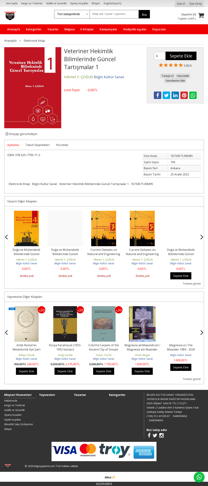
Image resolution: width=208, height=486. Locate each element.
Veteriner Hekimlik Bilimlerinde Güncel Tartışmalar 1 (94, 184)
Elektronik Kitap (19, 184)
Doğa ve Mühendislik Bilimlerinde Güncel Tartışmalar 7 (181, 254)
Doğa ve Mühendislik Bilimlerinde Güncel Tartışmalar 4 (26, 254)
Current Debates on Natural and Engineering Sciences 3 (103, 254)
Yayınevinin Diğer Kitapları (24, 297)
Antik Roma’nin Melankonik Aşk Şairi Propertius (26, 349)
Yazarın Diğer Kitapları (22, 201)
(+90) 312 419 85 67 (158, 416)
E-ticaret (98, 477)
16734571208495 (142, 184)
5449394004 (180, 416)
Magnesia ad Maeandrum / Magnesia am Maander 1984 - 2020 (142, 349)
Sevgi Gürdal (65, 355)
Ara (144, 14)
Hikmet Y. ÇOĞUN (26, 259)
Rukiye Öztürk (27, 355)
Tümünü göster (192, 283)
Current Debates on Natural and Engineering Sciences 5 (142, 254)
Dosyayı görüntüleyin (21, 134)
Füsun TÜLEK (104, 355)
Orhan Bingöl (142, 355)
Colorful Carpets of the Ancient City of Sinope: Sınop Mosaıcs (103, 349)
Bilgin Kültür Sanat (44, 184)
